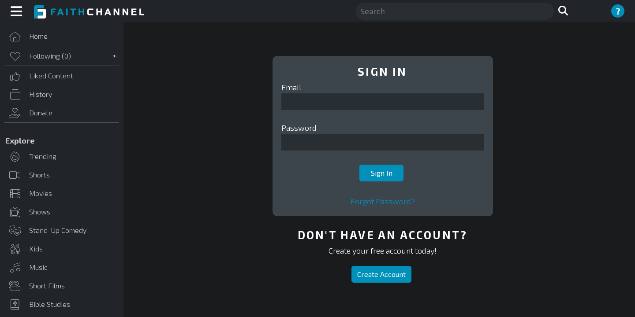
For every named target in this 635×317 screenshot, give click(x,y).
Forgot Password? (383, 201)
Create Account (381, 274)
